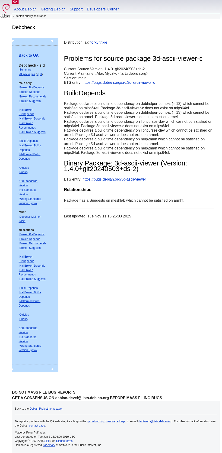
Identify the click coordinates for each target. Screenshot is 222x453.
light (39, 74)
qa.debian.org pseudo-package (106, 421)
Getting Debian (53, 9)
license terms (64, 441)
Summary (25, 69)
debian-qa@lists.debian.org (155, 421)
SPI (46, 441)
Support (76, 9)
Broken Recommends (32, 96)
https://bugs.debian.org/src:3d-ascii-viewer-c (118, 82)
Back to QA (28, 55)
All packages (27, 74)
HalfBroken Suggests (32, 132)
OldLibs (24, 167)
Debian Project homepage (45, 408)
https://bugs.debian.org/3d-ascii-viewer (114, 179)
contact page (37, 425)
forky (94, 42)
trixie (103, 42)
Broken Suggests (30, 101)
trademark (49, 445)
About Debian (25, 9)
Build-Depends (28, 140)
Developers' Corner (103, 9)
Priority (23, 172)
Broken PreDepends (31, 87)
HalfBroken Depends (32, 118)
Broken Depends (29, 92)
